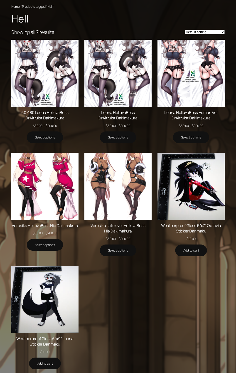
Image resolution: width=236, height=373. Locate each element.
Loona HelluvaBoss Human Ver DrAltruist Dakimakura (191, 115)
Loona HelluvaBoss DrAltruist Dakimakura (118, 115)
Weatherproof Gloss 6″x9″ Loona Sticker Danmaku (45, 341)
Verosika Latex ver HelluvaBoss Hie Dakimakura (118, 228)
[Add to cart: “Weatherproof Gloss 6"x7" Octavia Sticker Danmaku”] (191, 250)
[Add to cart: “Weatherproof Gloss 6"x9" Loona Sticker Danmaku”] (45, 363)
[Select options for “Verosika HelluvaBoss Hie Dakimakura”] (45, 245)
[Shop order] (205, 32)
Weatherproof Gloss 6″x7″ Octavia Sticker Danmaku (191, 228)
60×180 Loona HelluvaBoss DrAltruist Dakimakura (45, 115)
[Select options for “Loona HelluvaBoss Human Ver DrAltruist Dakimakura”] (191, 137)
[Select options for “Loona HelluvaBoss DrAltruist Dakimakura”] (118, 137)
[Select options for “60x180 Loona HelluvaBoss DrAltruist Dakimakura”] (45, 137)
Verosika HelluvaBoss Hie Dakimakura (45, 225)
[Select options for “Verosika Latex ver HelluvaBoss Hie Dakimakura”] (118, 250)
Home (15, 6)
